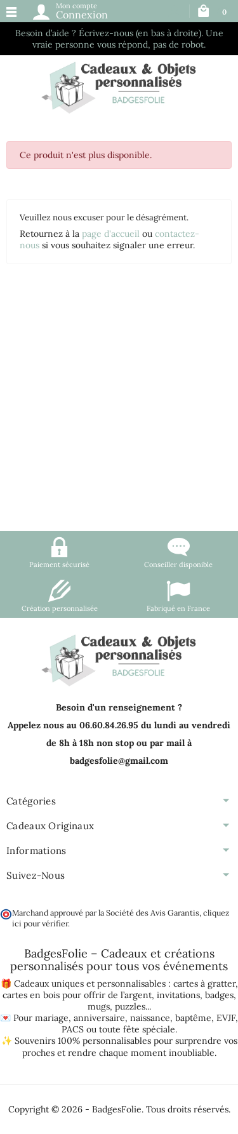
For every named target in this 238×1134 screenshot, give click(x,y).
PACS (73, 1029)
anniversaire (99, 1018)
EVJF (225, 1018)
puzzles (130, 1006)
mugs (99, 1006)
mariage (52, 1018)
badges (219, 995)
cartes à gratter (204, 983)
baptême (193, 1018)
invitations (178, 995)
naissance (150, 1018)
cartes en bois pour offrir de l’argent (77, 995)
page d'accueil (111, 233)
